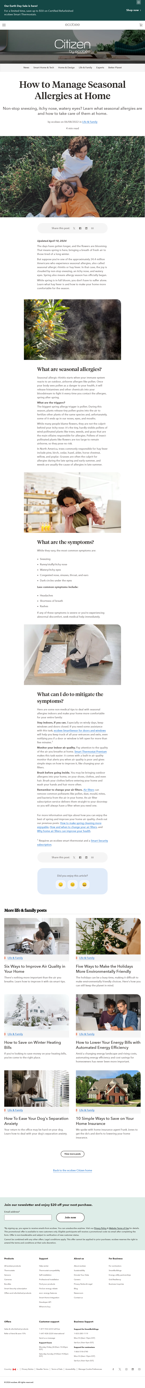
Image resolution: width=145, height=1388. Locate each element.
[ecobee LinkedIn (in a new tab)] (133, 1369)
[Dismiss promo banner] (139, 2)
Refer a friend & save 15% (15, 1333)
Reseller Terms (42, 1369)
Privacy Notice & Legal (83, 1284)
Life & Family (85, 67)
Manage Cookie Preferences (90, 1369)
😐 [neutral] (72, 884)
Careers (77, 1279)
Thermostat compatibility (49, 1270)
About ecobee (80, 1266)
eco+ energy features (48, 1293)
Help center (44, 1266)
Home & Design (66, 67)
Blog (76, 1288)
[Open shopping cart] (141, 25)
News (26, 67)
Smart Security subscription (15, 1288)
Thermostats (9, 1270)
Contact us (78, 1298)
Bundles (7, 1284)
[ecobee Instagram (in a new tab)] (126, 1369)
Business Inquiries (116, 1284)
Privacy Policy (100, 1228)
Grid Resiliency (115, 1279)
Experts (100, 67)
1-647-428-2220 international (51, 1333)
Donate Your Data (81, 1275)
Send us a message (47, 1338)
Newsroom (78, 1293)
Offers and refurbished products (17, 1293)
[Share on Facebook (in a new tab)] (80, 228)
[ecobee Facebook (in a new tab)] (114, 1369)
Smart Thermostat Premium (90, 751)
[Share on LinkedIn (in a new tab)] (86, 228)
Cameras (8, 1279)
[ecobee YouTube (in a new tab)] (138, 1369)
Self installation (45, 1275)
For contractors (115, 1266)
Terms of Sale (56, 1369)
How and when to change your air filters (73, 827)
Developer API (45, 1302)
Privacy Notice (27, 1369)
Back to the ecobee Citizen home (72, 1170)
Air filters (88, 789)
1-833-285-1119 (81, 1333)
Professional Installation (49, 1279)
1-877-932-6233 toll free (49, 1329)
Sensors (7, 1275)
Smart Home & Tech (43, 67)
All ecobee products (12, 1266)
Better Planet (115, 67)
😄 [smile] (84, 884)
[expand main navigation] (4, 25)
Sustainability (79, 1270)
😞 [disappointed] (60, 884)
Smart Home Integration (49, 1298)
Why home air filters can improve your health (63, 831)
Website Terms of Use (119, 1228)
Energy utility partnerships (120, 1275)
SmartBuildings (115, 1270)
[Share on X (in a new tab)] (75, 228)
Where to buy (45, 1307)
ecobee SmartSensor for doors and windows (80, 730)
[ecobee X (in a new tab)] (120, 1369)
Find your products (47, 1284)
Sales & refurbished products (16, 1329)
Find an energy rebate (48, 1288)
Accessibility (70, 1369)
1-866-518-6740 (81, 1352)
